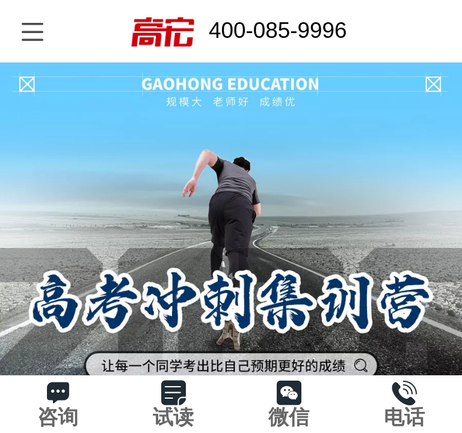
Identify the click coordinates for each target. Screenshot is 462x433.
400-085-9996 (278, 30)
